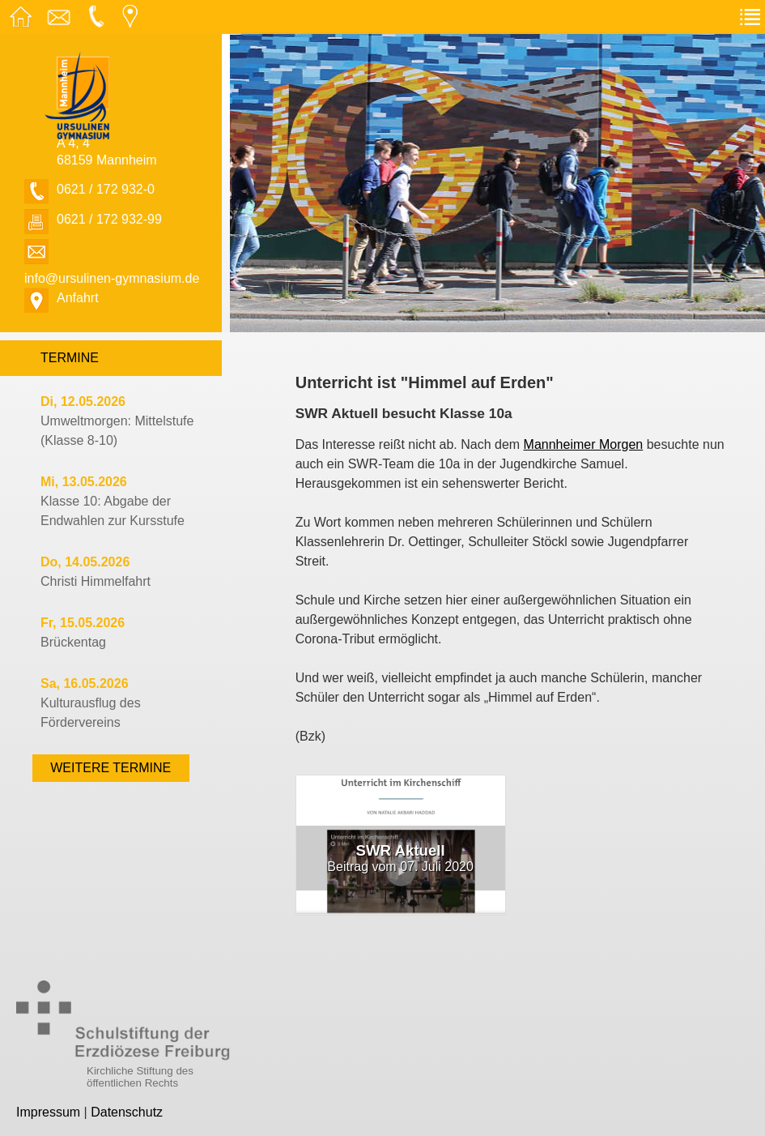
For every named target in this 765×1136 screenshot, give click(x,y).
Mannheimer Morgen (584, 444)
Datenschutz (127, 1112)
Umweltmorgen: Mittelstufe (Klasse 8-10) (116, 421)
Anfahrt (78, 298)
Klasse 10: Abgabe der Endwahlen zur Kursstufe (112, 501)
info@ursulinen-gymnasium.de (111, 278)
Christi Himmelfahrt (95, 571)
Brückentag (82, 632)
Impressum (48, 1112)
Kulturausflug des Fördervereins (90, 703)
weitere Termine (110, 768)
